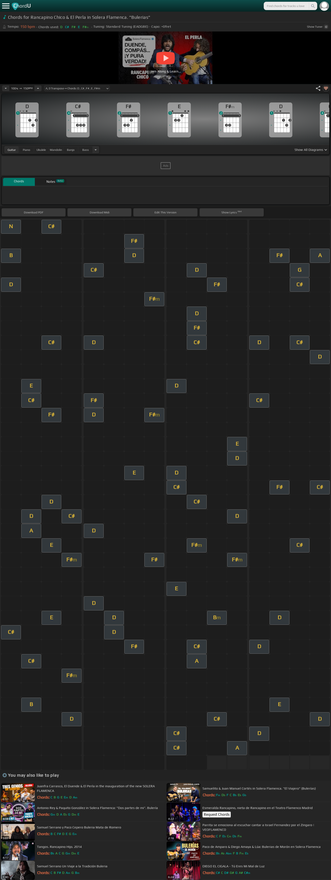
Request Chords (216, 814)
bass (85, 149)
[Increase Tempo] (38, 88)
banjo (71, 149)
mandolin (56, 149)
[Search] (312, 6)
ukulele (41, 149)
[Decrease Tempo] (5, 88)
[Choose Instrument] (95, 149)
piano (26, 149)
